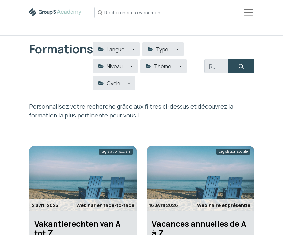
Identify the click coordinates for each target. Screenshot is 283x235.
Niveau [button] (111, 66)
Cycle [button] (109, 83)
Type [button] (158, 49)
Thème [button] (159, 66)
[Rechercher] (241, 66)
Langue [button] (112, 49)
